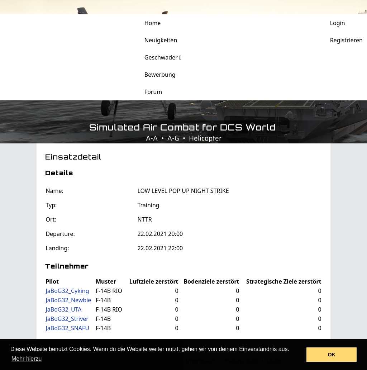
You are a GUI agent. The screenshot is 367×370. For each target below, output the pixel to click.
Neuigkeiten (160, 40)
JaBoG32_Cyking (67, 291)
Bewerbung (160, 75)
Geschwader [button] (162, 57)
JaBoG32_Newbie (68, 300)
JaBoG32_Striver (67, 319)
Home (152, 23)
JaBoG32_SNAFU (67, 328)
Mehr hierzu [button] (26, 359)
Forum (153, 92)
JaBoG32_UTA (63, 309)
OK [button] (331, 354)
